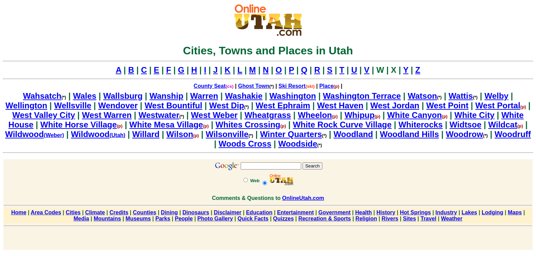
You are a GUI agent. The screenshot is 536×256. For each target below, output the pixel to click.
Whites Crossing (248, 124)
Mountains (107, 218)
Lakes (469, 212)
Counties (144, 212)
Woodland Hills (409, 134)
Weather (452, 218)
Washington (292, 95)
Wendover (118, 105)
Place (326, 86)
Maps (515, 212)
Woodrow (464, 134)
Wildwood (24, 134)
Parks (163, 218)
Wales (84, 95)
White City (474, 115)
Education (259, 212)
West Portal (497, 105)
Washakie (244, 95)
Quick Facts (253, 218)
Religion (366, 218)
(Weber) (54, 135)
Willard (146, 134)
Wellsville (72, 105)
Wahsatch (42, 95)
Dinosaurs (196, 212)
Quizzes (283, 218)
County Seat (210, 86)
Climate (95, 212)
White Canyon (414, 115)
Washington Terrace (362, 95)
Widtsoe (465, 124)
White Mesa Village (166, 124)
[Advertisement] (268, 239)
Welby (496, 95)
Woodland (353, 134)
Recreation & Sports (324, 218)
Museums (138, 218)
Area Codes (46, 212)
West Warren (107, 115)
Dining (169, 212)
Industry (446, 212)
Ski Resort (292, 86)
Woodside (297, 143)
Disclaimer (227, 212)
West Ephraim (283, 105)
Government (334, 212)
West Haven (340, 105)
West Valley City (43, 115)
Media (81, 218)
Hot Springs (415, 212)
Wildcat (502, 124)
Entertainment (295, 212)
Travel (428, 218)
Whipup (360, 115)
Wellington (26, 105)
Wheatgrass (267, 115)
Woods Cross (245, 143)
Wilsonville (227, 134)
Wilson (179, 134)
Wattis (460, 95)
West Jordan (394, 105)
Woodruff (513, 134)
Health (363, 212)
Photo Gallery (215, 218)
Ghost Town (253, 86)
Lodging (492, 212)
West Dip (226, 105)
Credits (118, 212)
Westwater (158, 115)
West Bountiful (173, 105)
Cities (73, 212)
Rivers (389, 218)
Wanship (166, 95)
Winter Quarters (291, 134)
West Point (447, 105)
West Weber (214, 115)
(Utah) (117, 135)
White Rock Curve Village (342, 124)
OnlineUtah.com (303, 198)
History (385, 212)
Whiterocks (421, 124)
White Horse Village (78, 124)
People (183, 218)
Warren (204, 95)
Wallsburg (123, 95)
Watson (422, 95)
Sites (409, 218)
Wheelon (315, 115)
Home (18, 212)
